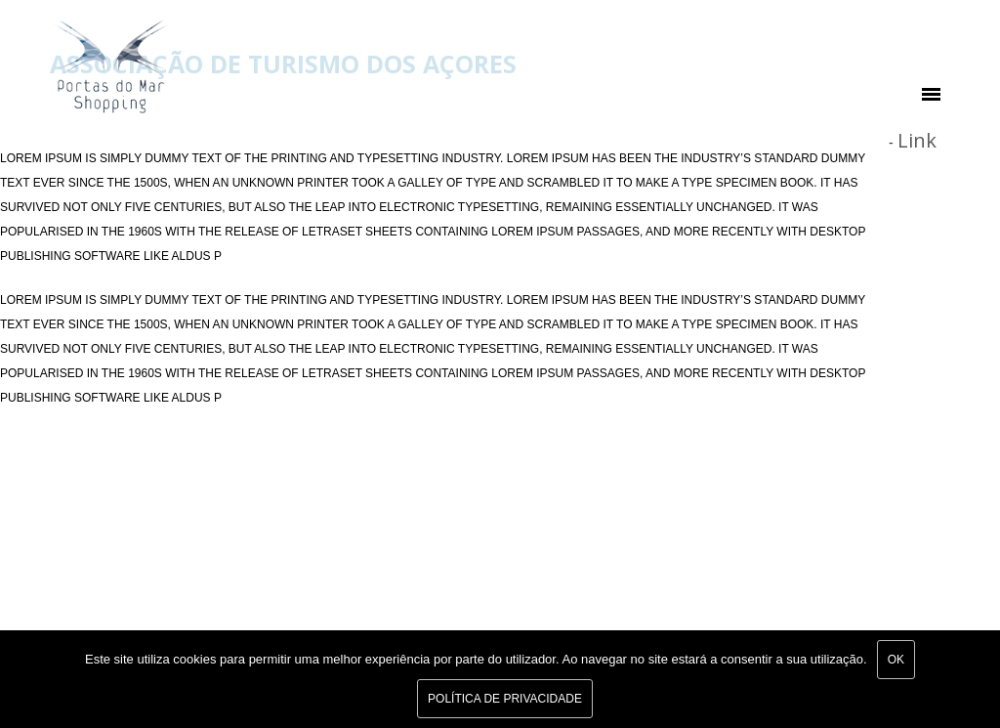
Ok (896, 659)
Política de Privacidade (505, 699)
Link (917, 140)
